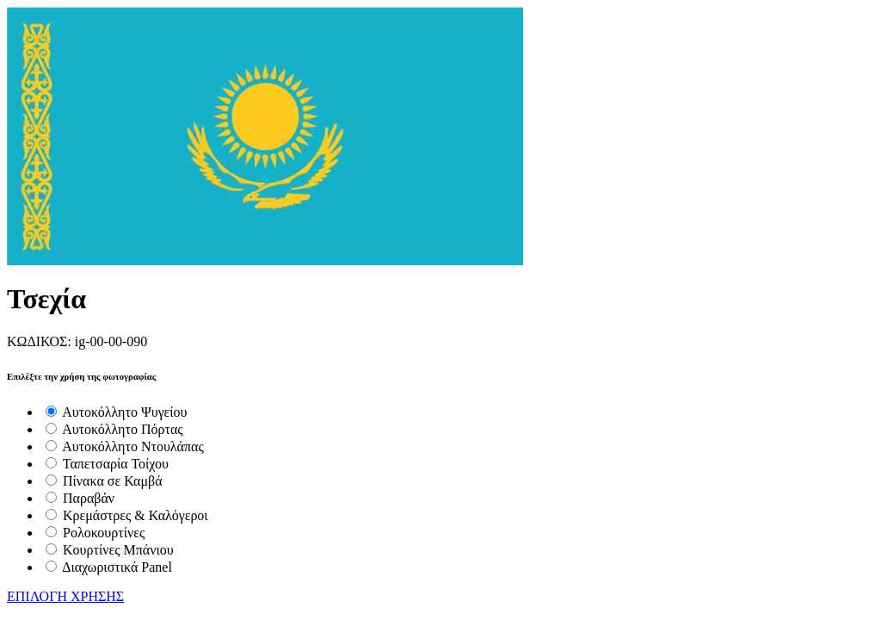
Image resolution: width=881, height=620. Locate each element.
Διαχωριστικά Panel (117, 567)
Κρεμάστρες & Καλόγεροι (135, 515)
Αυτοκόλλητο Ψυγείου (124, 412)
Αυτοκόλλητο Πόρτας (122, 429)
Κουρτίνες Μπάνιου (118, 549)
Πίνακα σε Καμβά (113, 481)
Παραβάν (88, 498)
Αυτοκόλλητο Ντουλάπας (133, 446)
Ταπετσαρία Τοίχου (116, 463)
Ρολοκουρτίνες (104, 532)
